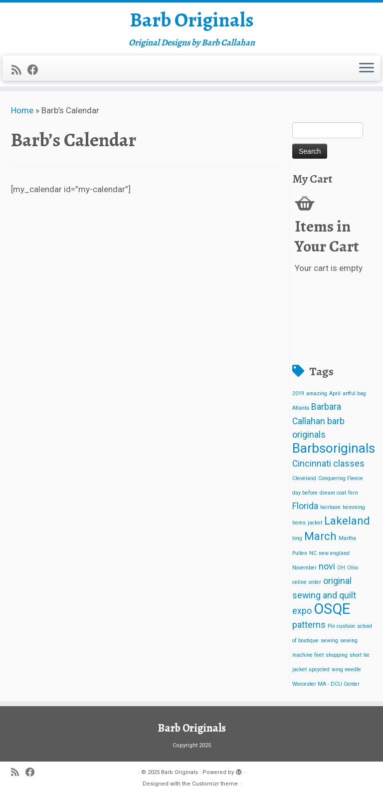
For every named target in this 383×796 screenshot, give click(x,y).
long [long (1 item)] (297, 538)
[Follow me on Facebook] (36, 69)
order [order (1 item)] (315, 582)
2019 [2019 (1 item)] (298, 393)
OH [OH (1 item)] (341, 567)
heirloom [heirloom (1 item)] (330, 507)
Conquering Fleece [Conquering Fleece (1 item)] (340, 478)
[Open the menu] (366, 68)
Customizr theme (215, 784)
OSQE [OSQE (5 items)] (332, 608)
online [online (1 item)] (299, 582)
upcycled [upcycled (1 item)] (319, 669)
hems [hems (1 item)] (299, 523)
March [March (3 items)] (320, 536)
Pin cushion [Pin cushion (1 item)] (341, 626)
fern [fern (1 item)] (353, 493)
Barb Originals (192, 20)
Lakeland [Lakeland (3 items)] (347, 520)
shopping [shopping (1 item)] (337, 655)
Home (22, 110)
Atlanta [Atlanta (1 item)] (300, 408)
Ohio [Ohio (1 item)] (352, 567)
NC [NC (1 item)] (313, 553)
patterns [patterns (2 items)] (309, 625)
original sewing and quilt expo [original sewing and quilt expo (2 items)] (324, 596)
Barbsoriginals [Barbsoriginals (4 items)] (333, 448)
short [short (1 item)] (356, 655)
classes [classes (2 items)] (349, 464)
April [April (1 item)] (335, 393)
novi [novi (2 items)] (327, 566)
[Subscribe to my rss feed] (19, 69)
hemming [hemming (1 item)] (354, 507)
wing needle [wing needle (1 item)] (346, 669)
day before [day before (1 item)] (305, 493)
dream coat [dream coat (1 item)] (333, 493)
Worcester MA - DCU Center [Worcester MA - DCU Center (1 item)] (326, 684)
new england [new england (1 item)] (334, 553)
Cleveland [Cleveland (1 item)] (304, 478)
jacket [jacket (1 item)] (315, 523)
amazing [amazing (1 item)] (316, 393)
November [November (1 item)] (304, 567)
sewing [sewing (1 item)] (329, 640)
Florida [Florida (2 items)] (305, 506)
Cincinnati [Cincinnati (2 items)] (311, 464)
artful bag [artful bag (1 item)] (354, 393)
